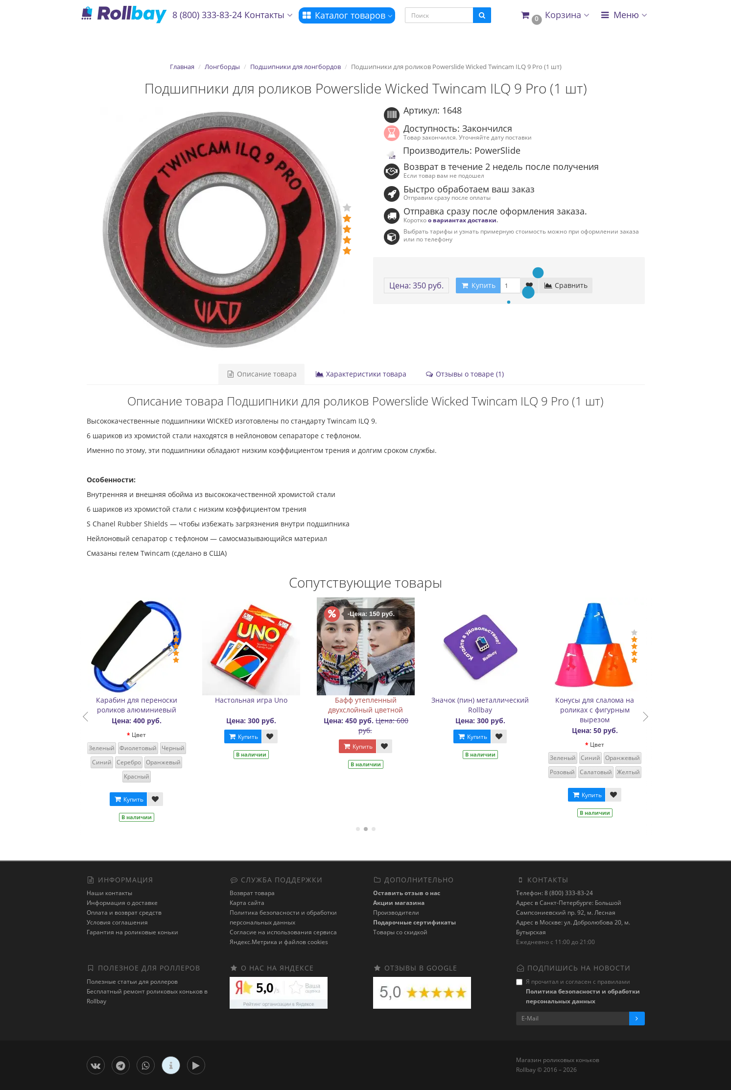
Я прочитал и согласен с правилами (578, 991)
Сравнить (566, 285)
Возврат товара (252, 893)
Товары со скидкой (400, 932)
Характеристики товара (360, 374)
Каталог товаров (347, 15)
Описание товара (261, 374)
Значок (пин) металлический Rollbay (483, 704)
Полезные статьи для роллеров (132, 981)
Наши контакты (109, 893)
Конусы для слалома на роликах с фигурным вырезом (598, 709)
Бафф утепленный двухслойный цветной (368, 704)
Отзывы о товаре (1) (464, 374)
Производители (396, 912)
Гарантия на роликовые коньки (132, 932)
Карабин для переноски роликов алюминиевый (140, 704)
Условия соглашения (117, 922)
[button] (554, 15)
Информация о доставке (122, 903)
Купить (132, 799)
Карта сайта (247, 903)
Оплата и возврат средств (124, 912)
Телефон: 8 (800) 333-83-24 (554, 893)
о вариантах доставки (462, 220)
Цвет (142, 735)
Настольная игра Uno (254, 700)
